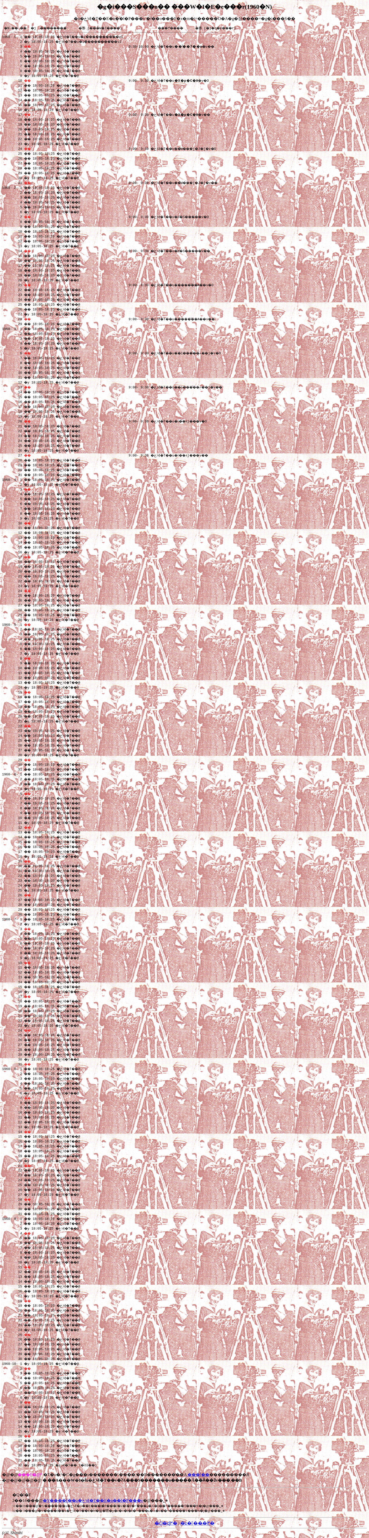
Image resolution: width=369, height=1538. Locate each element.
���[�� (198, 1475)
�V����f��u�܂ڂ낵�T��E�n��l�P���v (93, 1501)
